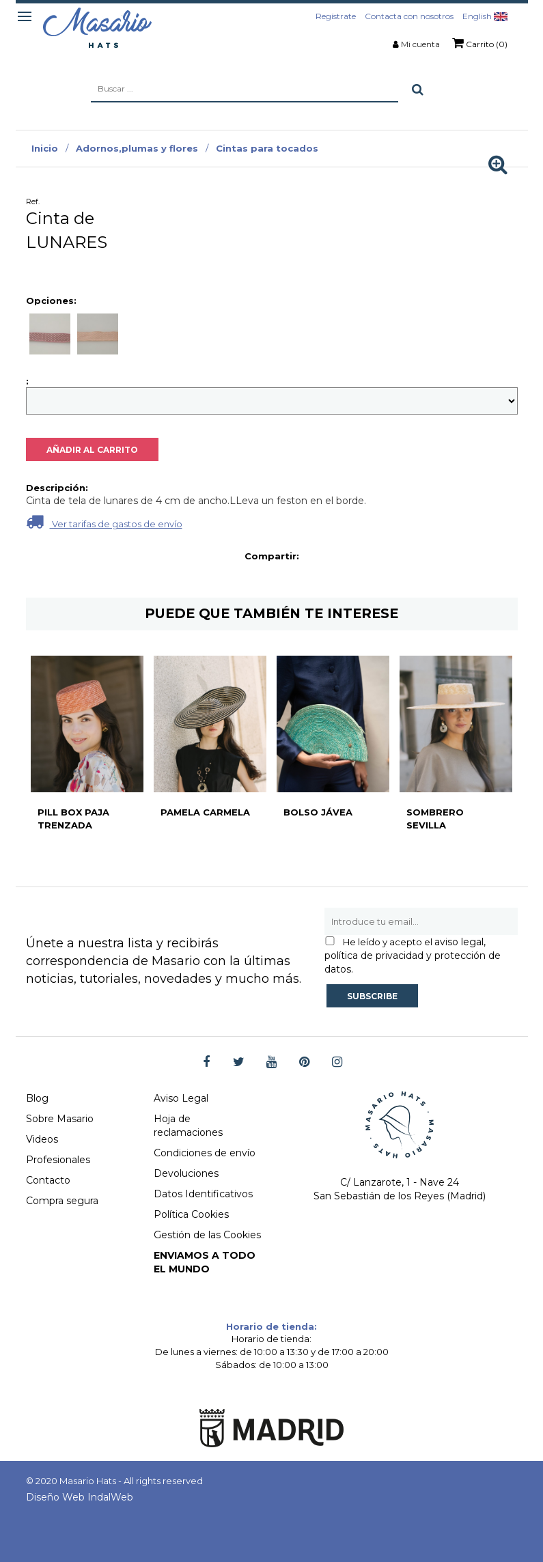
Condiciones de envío (204, 1153)
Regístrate (336, 16)
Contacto (48, 1180)
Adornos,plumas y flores (137, 148)
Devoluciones (186, 1173)
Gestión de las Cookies (207, 1235)
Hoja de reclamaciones (188, 1126)
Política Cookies (191, 1214)
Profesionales (58, 1160)
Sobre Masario (60, 1119)
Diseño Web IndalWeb (79, 1497)
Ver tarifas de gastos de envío (104, 521)
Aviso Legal (181, 1098)
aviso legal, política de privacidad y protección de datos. (412, 955)
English (484, 16)
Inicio (44, 148)
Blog (37, 1098)
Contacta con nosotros (409, 16)
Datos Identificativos (203, 1194)
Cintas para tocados (267, 148)
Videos (42, 1139)
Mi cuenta (420, 44)
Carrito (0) (479, 43)
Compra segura (62, 1201)
